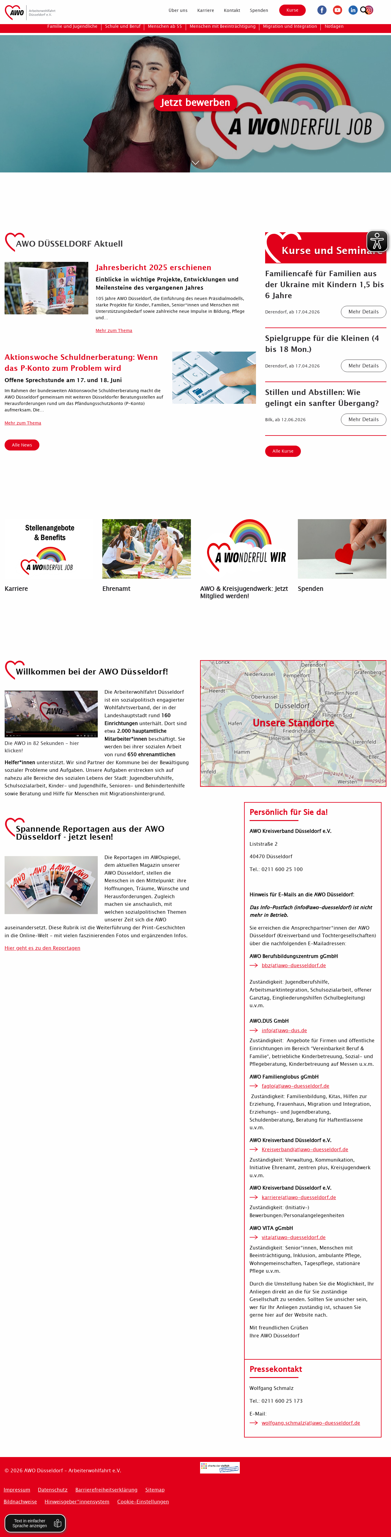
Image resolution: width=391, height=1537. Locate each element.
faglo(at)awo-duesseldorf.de (295, 1086)
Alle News (22, 445)
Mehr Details (364, 312)
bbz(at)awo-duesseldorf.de (294, 965)
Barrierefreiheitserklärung (106, 1490)
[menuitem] (173, 10)
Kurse (288, 10)
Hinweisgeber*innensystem (77, 1502)
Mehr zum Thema (114, 330)
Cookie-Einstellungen (143, 1502)
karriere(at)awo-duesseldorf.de (299, 1197)
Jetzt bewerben (195, 103)
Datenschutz (53, 1490)
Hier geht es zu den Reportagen (42, 948)
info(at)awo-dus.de (284, 1030)
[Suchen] (380, 9)
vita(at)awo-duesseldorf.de (294, 1237)
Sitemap (155, 1490)
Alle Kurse (283, 451)
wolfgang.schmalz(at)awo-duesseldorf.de (311, 1423)
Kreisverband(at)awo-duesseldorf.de (305, 1149)
